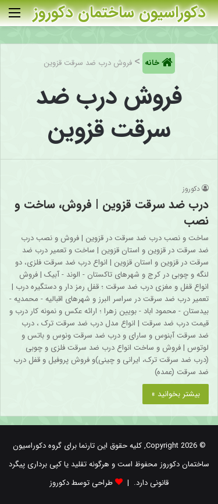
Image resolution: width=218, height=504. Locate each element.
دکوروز (191, 188)
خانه (153, 63)
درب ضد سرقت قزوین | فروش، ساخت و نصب (112, 212)
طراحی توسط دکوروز (81, 483)
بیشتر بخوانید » (175, 394)
